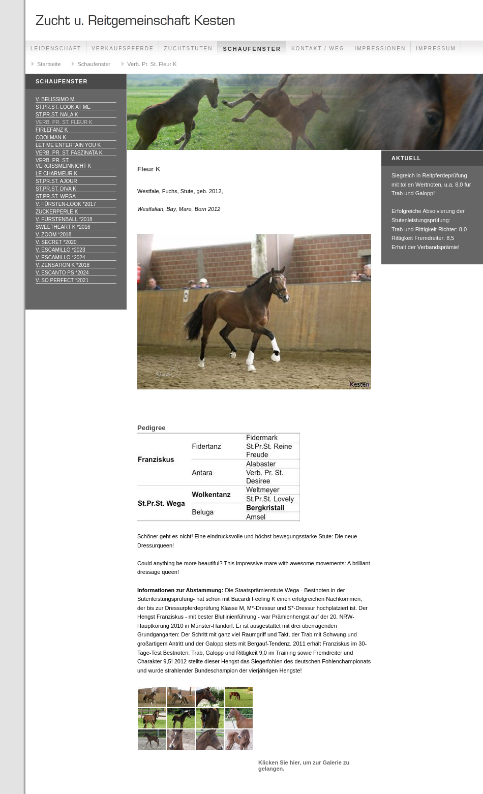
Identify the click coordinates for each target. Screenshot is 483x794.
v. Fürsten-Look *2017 (66, 204)
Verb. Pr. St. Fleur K (151, 64)
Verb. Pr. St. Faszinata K (69, 153)
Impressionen (380, 48)
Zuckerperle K (57, 212)
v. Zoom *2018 (53, 234)
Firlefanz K (52, 130)
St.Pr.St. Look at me (63, 107)
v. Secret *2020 (56, 242)
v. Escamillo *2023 (60, 250)
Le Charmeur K (56, 173)
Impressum (436, 48)
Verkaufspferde (123, 48)
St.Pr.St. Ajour (56, 181)
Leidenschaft (56, 48)
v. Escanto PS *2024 (62, 273)
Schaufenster (252, 49)
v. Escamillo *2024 (60, 257)
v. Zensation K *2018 (62, 265)
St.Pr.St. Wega (56, 196)
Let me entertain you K (68, 145)
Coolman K (51, 137)
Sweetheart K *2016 (63, 227)
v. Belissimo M (55, 99)
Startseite (49, 64)
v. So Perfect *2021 (62, 280)
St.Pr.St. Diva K (56, 189)
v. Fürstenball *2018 (64, 219)
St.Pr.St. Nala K (57, 114)
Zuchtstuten (188, 48)
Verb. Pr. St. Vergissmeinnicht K (63, 163)
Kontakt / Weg (318, 48)
